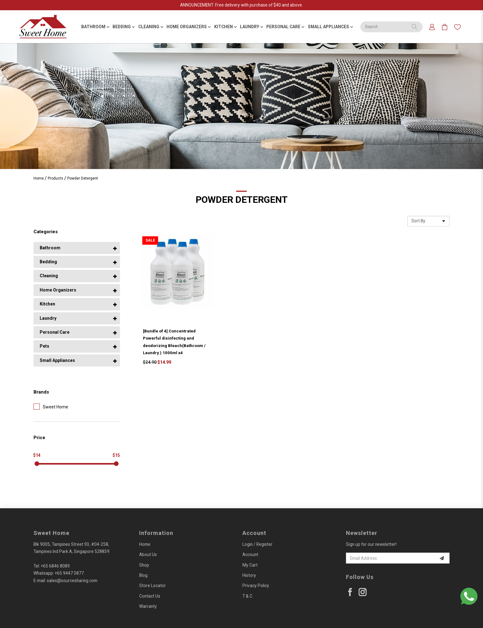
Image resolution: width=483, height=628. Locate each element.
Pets (44, 346)
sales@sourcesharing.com (72, 580)
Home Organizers (58, 289)
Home (38, 178)
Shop (144, 565)
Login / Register (257, 544)
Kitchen (47, 303)
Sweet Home (50, 406)
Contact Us (149, 596)
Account (250, 554)
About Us (148, 554)
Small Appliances (57, 360)
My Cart (250, 565)
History (249, 575)
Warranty (148, 606)
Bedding (48, 261)
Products (55, 178)
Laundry (48, 318)
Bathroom (50, 247)
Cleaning (49, 275)
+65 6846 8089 (55, 565)
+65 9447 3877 (69, 573)
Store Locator (152, 585)
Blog (143, 575)
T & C (247, 596)
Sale (150, 240)
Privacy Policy (255, 585)
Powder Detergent (82, 178)
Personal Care (54, 332)
